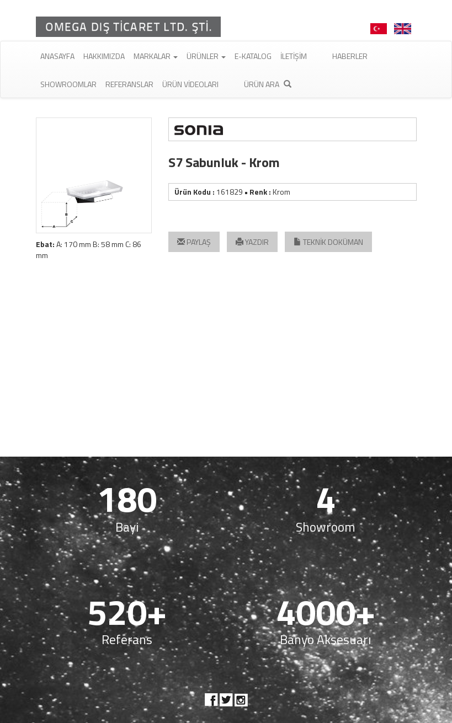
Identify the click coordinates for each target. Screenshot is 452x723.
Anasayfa (57, 56)
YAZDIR (252, 242)
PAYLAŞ (194, 242)
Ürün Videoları (190, 84)
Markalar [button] (156, 56)
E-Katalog (253, 56)
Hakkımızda (104, 56)
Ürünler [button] (206, 56)
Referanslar (129, 84)
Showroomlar (68, 84)
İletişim (293, 56)
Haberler (350, 56)
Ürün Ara (267, 84)
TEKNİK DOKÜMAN (328, 242)
